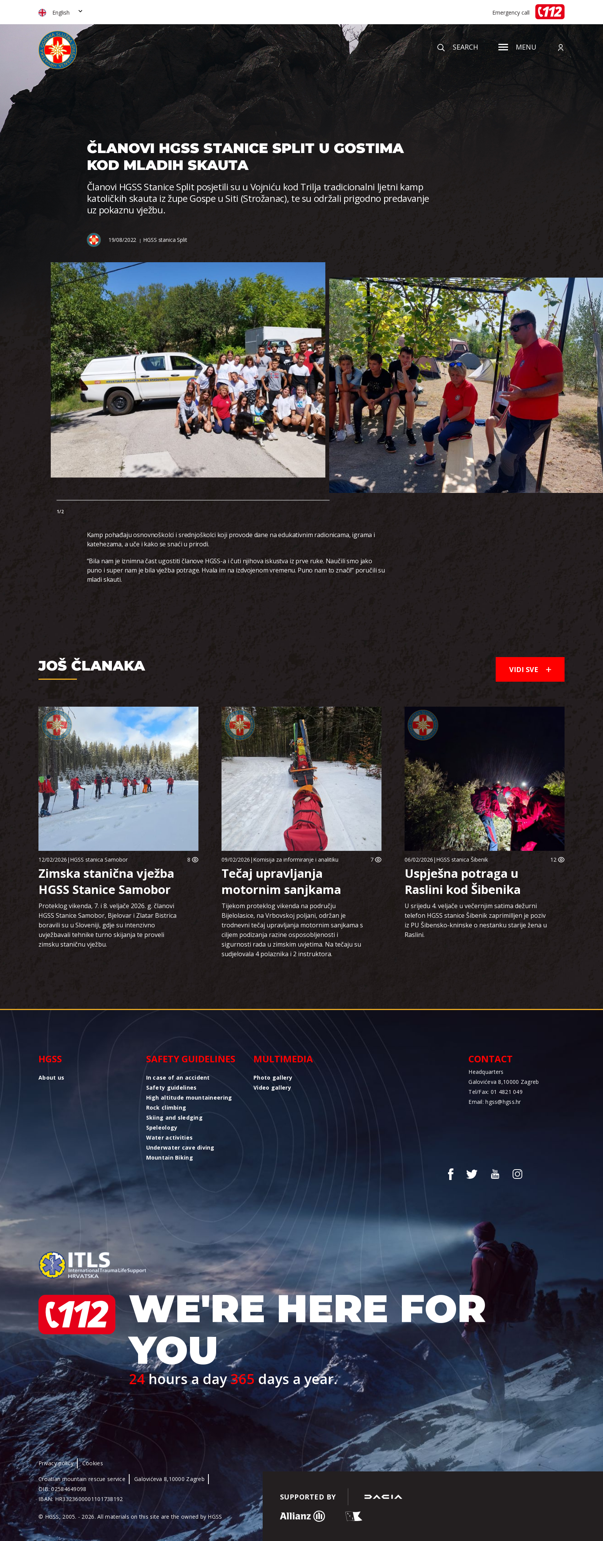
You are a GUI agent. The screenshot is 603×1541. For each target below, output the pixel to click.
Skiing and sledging (174, 1117)
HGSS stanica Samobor (99, 859)
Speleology (162, 1127)
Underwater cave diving (180, 1147)
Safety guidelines (190, 1058)
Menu (517, 47)
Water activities (169, 1137)
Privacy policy (55, 1463)
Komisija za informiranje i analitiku (295, 859)
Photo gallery (272, 1077)
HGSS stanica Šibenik (462, 859)
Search (457, 47)
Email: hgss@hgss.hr (494, 1101)
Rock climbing (166, 1107)
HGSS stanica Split (165, 239)
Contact (490, 1058)
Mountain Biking (169, 1157)
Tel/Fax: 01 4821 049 (495, 1091)
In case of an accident (178, 1077)
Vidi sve (530, 669)
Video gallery (272, 1087)
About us (51, 1077)
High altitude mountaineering (189, 1097)
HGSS (50, 1058)
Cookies (92, 1463)
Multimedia (283, 1058)
